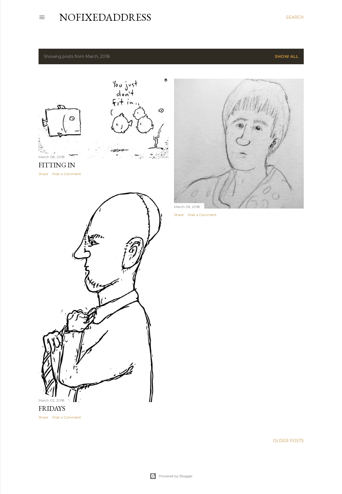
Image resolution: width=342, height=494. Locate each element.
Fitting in (57, 164)
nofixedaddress (105, 17)
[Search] (295, 17)
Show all (287, 56)
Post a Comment (66, 174)
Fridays (52, 408)
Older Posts (288, 440)
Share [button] (43, 174)
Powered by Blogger (171, 476)
